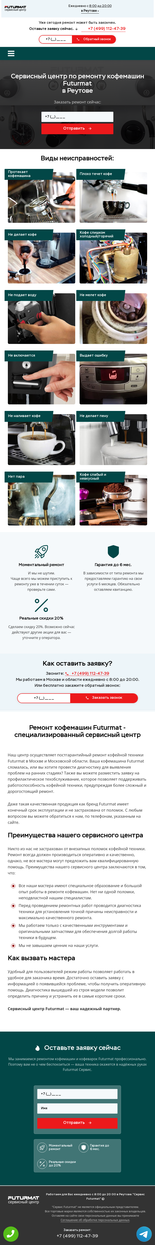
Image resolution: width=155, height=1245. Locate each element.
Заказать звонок (103, 698)
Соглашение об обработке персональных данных (95, 1220)
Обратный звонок (94, 39)
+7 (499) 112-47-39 (103, 29)
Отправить (77, 129)
